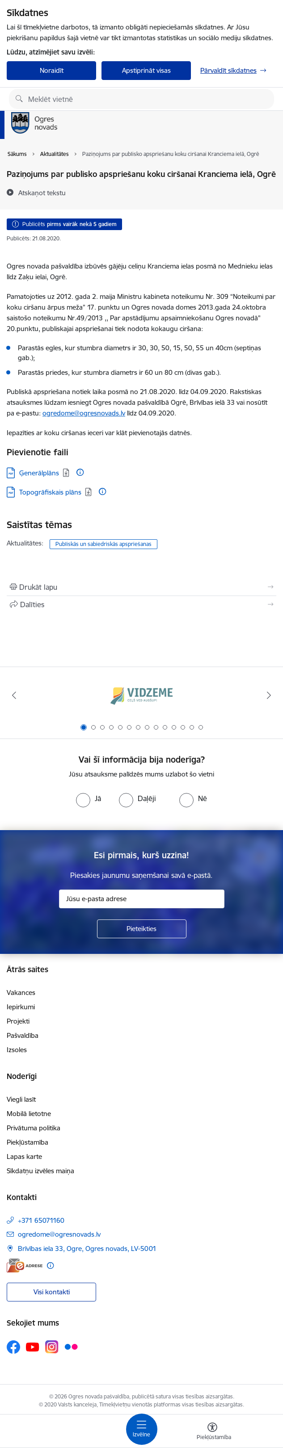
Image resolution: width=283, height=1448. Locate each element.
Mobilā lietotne (29, 1113)
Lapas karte (24, 1156)
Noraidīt (51, 70)
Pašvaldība (22, 1035)
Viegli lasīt (21, 1099)
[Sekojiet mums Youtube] (32, 1346)
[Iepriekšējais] (14, 695)
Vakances (21, 992)
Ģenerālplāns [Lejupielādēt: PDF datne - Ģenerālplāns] (39, 473)
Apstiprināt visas (146, 70)
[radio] (88, 798)
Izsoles (17, 1049)
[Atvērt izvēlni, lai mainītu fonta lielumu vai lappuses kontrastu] (212, 1432)
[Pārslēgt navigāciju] (141, 1429)
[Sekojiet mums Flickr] (71, 1346)
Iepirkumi (21, 1007)
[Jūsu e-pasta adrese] (141, 899)
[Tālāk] (269, 695)
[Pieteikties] (141, 928)
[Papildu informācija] (80, 472)
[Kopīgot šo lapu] (141, 604)
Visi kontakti (52, 1292)
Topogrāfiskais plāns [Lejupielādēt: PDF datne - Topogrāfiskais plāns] (50, 492)
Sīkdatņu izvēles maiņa (40, 1171)
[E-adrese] (24, 1265)
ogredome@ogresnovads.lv (83, 413)
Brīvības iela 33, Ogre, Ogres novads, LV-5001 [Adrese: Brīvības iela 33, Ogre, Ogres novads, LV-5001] (87, 1248)
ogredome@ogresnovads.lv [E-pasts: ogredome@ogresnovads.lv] (59, 1234)
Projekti (18, 1021)
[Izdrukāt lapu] (141, 587)
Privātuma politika (33, 1128)
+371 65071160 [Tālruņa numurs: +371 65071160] (41, 1220)
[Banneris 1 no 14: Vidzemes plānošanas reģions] (141, 695)
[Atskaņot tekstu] (42, 192)
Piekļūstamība (27, 1142)
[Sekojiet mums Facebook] (13, 1347)
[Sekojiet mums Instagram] (52, 1346)
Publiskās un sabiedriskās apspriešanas (103, 544)
